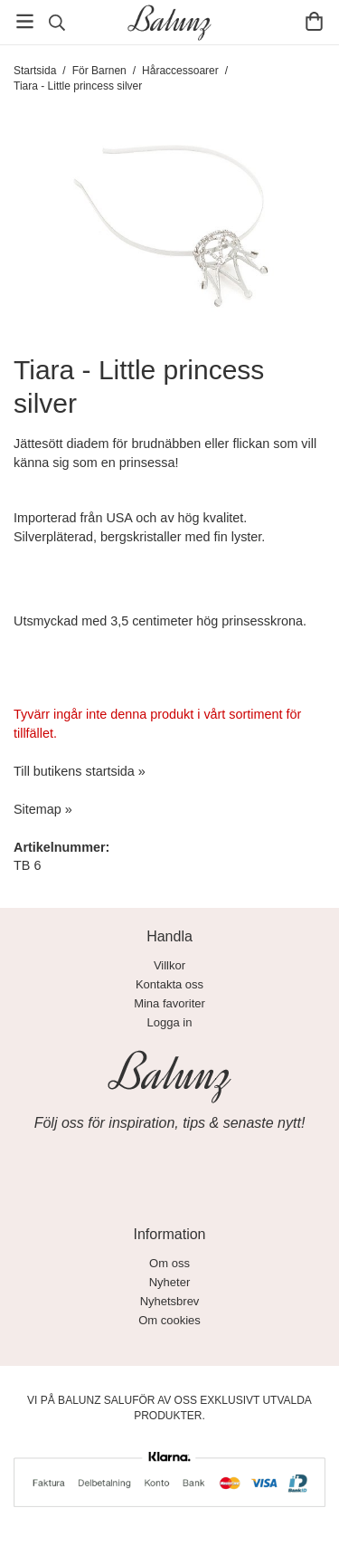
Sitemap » (43, 809)
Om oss (169, 1263)
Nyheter (170, 1282)
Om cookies (169, 1320)
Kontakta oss (169, 984)
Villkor (169, 965)
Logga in (170, 1022)
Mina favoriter (169, 1003)
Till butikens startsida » (80, 771)
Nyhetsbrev (170, 1301)
